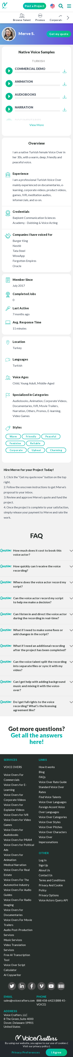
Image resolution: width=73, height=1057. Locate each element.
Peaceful (50, 436)
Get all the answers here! (36, 738)
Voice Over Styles (50, 822)
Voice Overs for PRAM (18, 839)
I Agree (56, 1052)
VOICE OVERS (13, 767)
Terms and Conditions (52, 880)
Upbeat (36, 450)
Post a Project (34, 6)
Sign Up (43, 865)
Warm (13, 436)
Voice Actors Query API (53, 900)
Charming (56, 450)
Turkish (38, 61)
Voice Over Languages (53, 802)
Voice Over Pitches (50, 827)
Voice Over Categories (53, 817)
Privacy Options (49, 895)
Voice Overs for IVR (16, 814)
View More (36, 125)
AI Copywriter (12, 975)
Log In (43, 860)
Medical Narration (15, 864)
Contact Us (45, 875)
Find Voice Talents (50, 797)
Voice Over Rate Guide (53, 782)
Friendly (31, 436)
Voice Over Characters (53, 832)
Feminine (15, 443)
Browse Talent (22, 17)
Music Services (13, 940)
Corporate (16, 450)
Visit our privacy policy (36, 1046)
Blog (42, 772)
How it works (47, 767)
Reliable (35, 443)
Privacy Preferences (26, 1052)
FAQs (42, 777)
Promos (40, 17)
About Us (44, 870)
